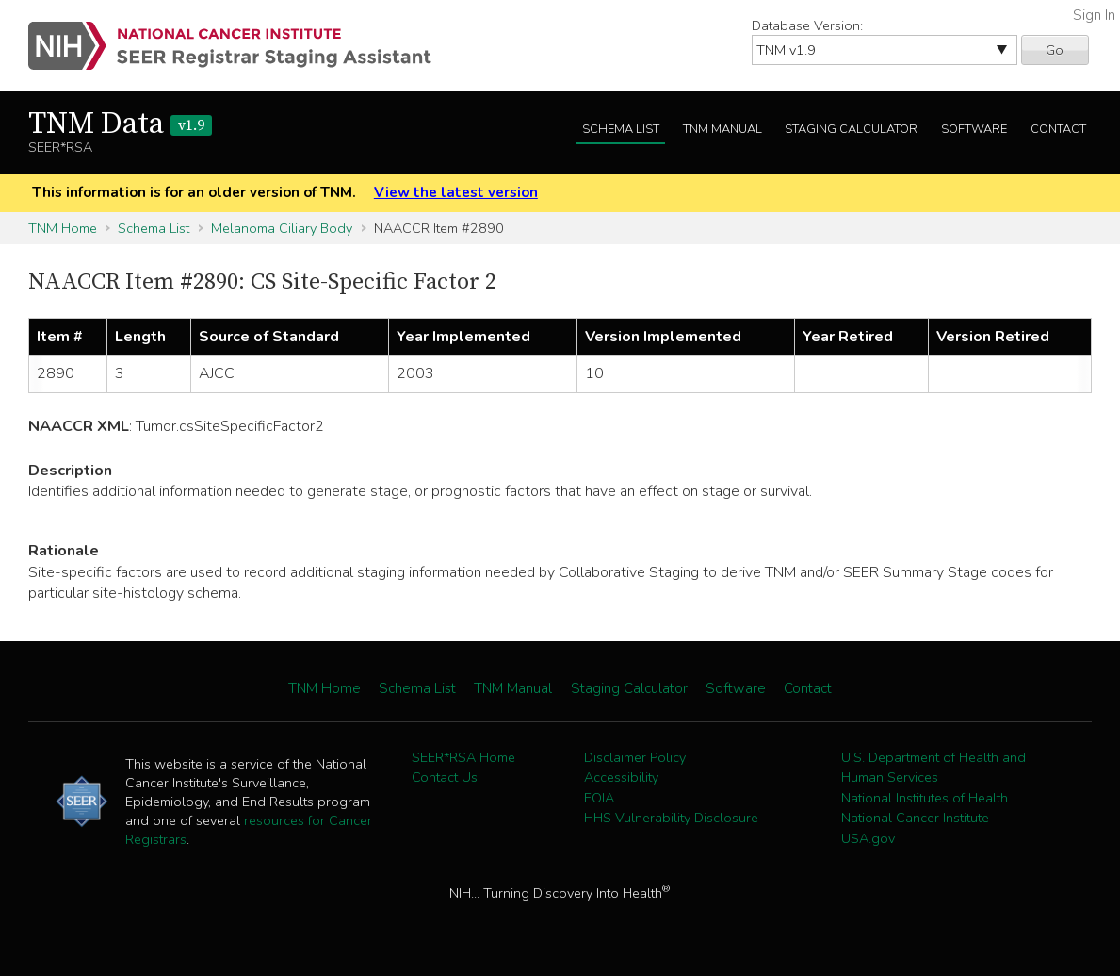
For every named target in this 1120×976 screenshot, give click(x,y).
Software (974, 129)
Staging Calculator (851, 129)
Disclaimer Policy (635, 757)
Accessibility (621, 777)
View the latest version (456, 192)
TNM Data (120, 124)
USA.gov (868, 838)
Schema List (620, 129)
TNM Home (62, 228)
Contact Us (445, 777)
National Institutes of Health (924, 797)
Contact (1058, 129)
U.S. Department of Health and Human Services (933, 767)
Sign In (1094, 15)
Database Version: (807, 25)
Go (1054, 50)
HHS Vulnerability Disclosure (671, 817)
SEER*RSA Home (463, 757)
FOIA (599, 797)
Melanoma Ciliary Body (281, 228)
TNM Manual (722, 129)
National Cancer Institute (915, 817)
